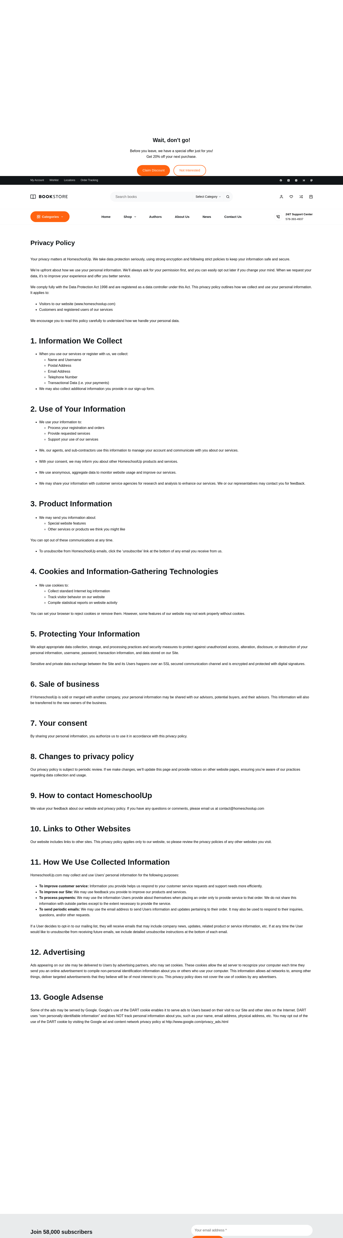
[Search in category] (207, 197)
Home (106, 217)
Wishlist (53, 180)
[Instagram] (296, 180)
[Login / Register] (281, 196)
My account (37, 180)
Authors (155, 217)
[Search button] (228, 197)
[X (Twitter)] (288, 180)
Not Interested (189, 170)
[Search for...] (151, 197)
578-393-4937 (294, 219)
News (207, 217)
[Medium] (304, 180)
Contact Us (233, 217)
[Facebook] (281, 180)
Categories (51, 216)
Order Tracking (89, 180)
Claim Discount (153, 170)
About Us (182, 217)
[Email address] (252, 1230)
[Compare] (301, 196)
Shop (131, 216)
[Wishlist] (291, 196)
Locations (69, 180)
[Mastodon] (311, 180)
